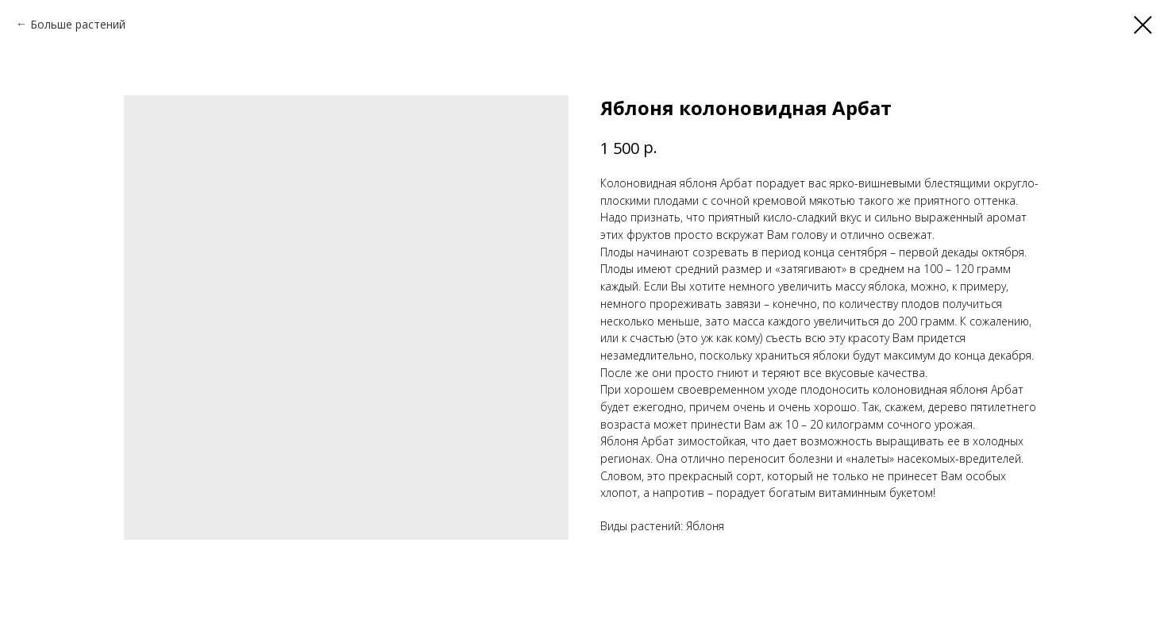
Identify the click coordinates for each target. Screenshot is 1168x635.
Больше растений (77, 24)
